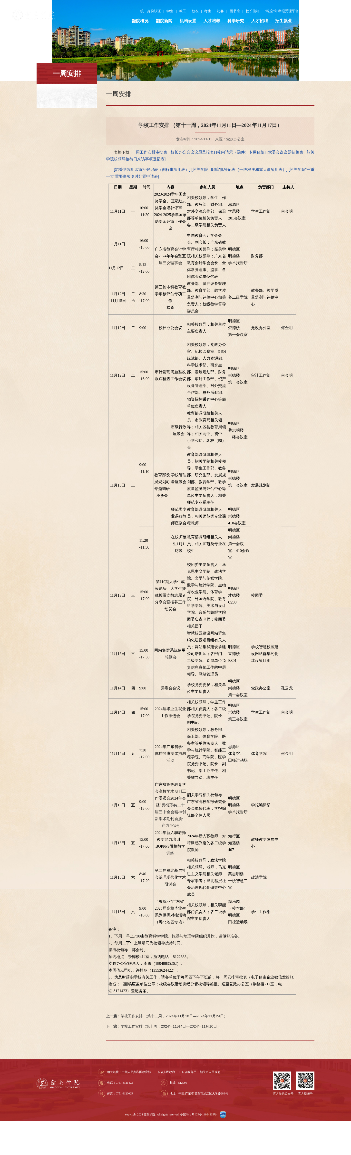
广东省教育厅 (205, 1106)
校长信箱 (249, 12)
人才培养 (208, 22)
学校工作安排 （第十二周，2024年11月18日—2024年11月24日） (166, 1050)
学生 (166, 12)
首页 (285, 105)
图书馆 (231, 12)
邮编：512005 (189, 1117)
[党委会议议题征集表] (286, 186)
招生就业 (280, 22)
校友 (192, 12)
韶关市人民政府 (228, 1106)
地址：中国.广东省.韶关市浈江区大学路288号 (209, 1127)
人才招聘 (256, 22)
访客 (217, 12)
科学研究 (232, 22)
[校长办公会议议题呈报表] (192, 186)
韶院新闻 (161, 22)
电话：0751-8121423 (138, 1117)
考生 (204, 12)
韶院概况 (137, 22)
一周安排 (298, 105)
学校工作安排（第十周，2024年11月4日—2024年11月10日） (163, 1060)
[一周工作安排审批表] (150, 186)
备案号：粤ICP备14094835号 (198, 1148)
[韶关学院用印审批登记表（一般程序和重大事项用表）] (240, 203)
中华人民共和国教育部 (154, 1106)
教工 (179, 12)
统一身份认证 (147, 12)
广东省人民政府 (183, 1106)
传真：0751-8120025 (138, 1127)
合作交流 (304, 22)
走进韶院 (328, 22)
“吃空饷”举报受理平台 (278, 12)
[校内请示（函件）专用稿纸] (241, 186)
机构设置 (184, 22)
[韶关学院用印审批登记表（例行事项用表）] (152, 203)
